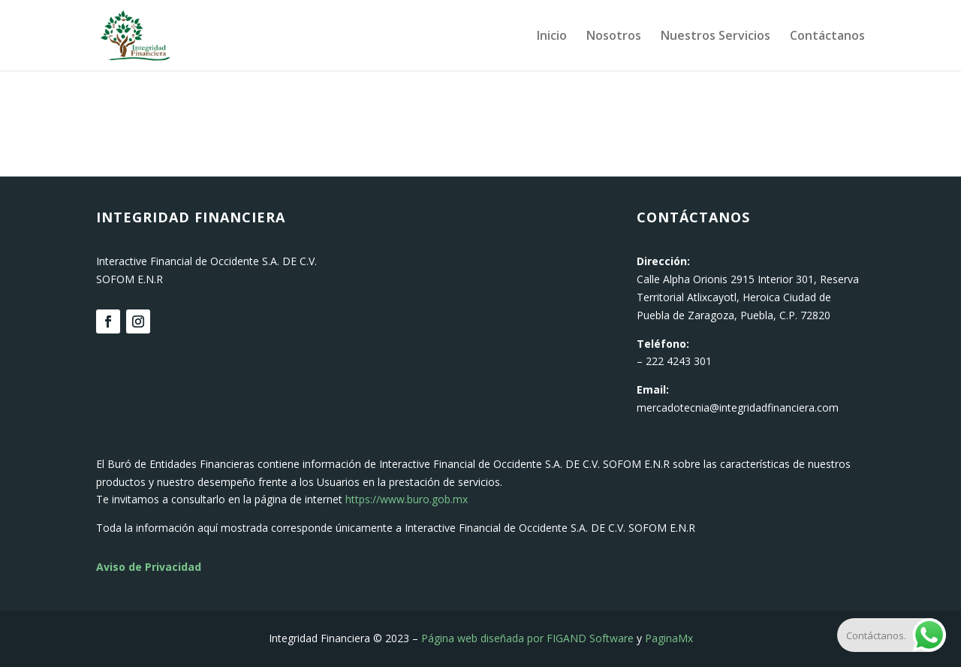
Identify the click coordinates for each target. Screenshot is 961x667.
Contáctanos (827, 37)
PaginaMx (669, 638)
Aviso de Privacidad (148, 567)
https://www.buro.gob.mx (406, 499)
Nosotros (613, 37)
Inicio (552, 37)
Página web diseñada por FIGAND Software (527, 638)
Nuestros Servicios (715, 37)
